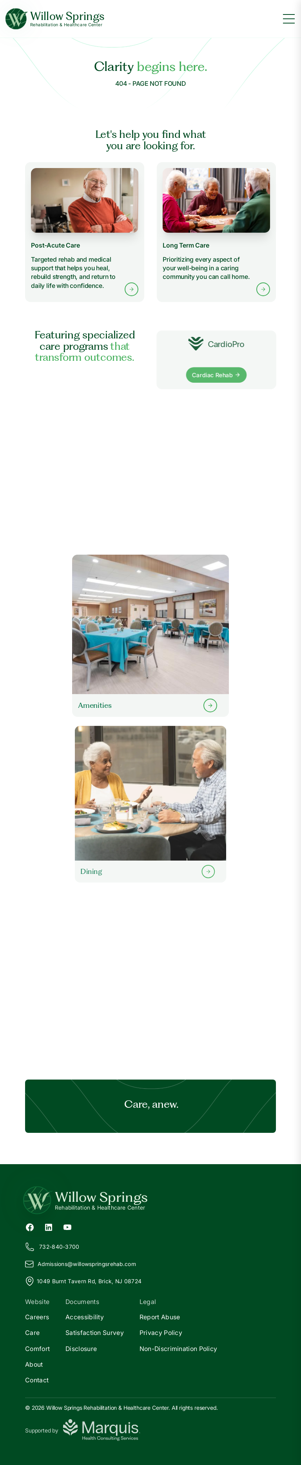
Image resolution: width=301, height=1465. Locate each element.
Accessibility (84, 1317)
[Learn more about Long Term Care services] (216, 232)
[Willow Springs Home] (55, 19)
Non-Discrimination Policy (179, 1349)
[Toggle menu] (289, 19)
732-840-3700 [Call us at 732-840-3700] (52, 1247)
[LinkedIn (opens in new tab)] (48, 1226)
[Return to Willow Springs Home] (150, 1200)
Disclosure (81, 1349)
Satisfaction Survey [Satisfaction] (94, 1333)
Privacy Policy (161, 1333)
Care (32, 1333)
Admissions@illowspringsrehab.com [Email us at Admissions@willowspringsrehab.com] (80, 1264)
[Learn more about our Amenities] (150, 635)
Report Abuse (160, 1317)
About (34, 1364)
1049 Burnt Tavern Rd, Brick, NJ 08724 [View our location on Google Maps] (83, 1281)
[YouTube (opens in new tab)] (67, 1226)
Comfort (37, 1349)
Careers (37, 1317)
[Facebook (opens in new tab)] (29, 1226)
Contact (37, 1380)
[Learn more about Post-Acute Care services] (84, 232)
